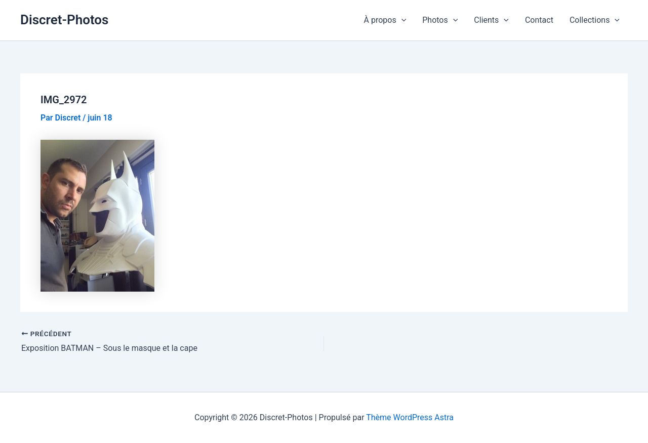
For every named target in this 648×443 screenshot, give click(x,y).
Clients (491, 20)
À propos (385, 20)
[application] (401, 20)
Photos (440, 20)
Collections (595, 20)
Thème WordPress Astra (410, 417)
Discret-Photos (64, 19)
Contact (539, 20)
